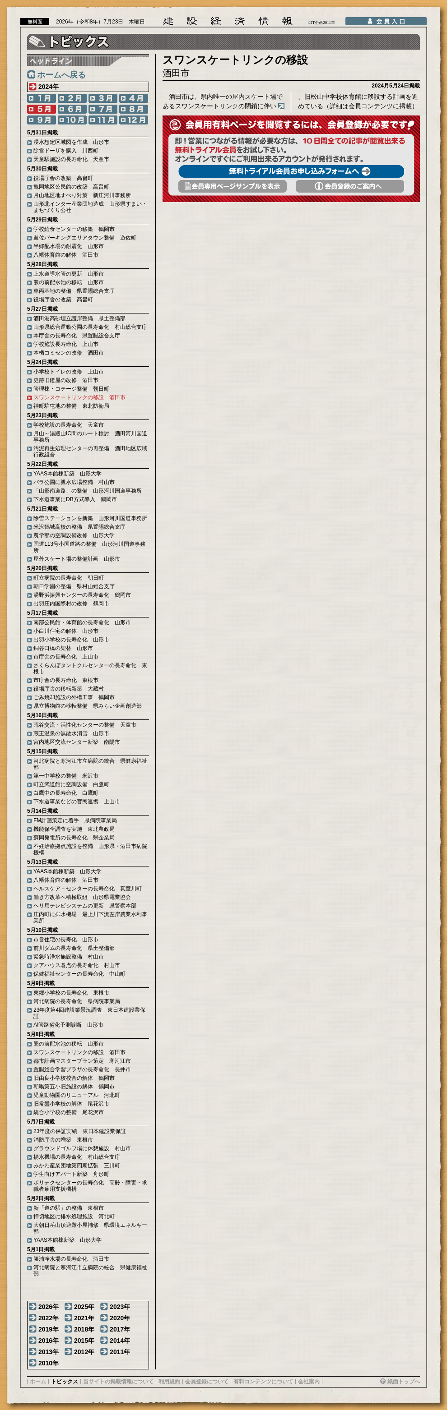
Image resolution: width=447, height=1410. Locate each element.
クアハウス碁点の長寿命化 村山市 (76, 965)
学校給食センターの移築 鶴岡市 (74, 229)
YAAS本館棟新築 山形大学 (67, 473)
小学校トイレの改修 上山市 (68, 372)
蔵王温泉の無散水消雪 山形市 (71, 733)
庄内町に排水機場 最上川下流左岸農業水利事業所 (90, 917)
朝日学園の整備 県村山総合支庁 (74, 586)
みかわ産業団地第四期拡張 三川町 (76, 1165)
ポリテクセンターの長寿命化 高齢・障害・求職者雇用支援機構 (90, 1186)
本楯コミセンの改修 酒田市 (68, 353)
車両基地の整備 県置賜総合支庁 (74, 291)
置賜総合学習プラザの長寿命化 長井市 (82, 1069)
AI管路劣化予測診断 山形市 (68, 1025)
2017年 (120, 1329)
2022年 (48, 1318)
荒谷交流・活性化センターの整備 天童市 (84, 725)
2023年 (120, 1306)
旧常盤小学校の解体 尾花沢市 (71, 1104)
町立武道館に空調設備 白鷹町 (71, 784)
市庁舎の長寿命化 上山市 (65, 657)
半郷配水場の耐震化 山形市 (68, 246)
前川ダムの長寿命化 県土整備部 (74, 948)
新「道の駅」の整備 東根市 (68, 1208)
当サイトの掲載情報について (118, 1381)
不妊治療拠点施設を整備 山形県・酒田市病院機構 (90, 849)
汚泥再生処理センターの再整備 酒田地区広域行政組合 (90, 451)
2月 (72, 98)
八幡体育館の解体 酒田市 (65, 255)
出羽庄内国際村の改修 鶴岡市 (71, 603)
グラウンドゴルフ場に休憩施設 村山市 (82, 1148)
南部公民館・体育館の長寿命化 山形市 (82, 622)
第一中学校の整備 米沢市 (65, 776)
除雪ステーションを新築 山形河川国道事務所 (90, 518)
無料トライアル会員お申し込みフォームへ (291, 171)
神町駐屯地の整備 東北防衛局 (71, 406)
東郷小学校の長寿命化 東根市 (71, 993)
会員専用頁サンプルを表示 (232, 186)
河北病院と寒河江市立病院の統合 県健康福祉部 (90, 764)
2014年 (120, 1340)
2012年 (84, 1351)
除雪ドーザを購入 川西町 (65, 150)
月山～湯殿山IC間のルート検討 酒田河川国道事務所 (90, 436)
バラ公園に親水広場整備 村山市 (74, 482)
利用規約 (169, 1381)
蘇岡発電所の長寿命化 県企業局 (74, 837)
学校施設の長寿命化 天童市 (68, 425)
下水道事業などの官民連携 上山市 (76, 801)
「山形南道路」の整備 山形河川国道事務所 (87, 491)
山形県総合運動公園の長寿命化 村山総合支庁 (90, 327)
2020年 (120, 1318)
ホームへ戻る (61, 74)
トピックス (64, 1381)
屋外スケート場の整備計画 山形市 (76, 559)
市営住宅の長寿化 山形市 (65, 939)
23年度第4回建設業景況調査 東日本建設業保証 (89, 1013)
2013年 (48, 1351)
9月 (41, 119)
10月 (72, 119)
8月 (133, 109)
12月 (133, 119)
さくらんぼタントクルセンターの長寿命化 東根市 (90, 668)
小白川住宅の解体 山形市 (65, 631)
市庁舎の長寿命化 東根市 (65, 680)
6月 (72, 109)
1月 (41, 98)
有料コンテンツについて (263, 1381)
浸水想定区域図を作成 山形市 (71, 142)
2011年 (120, 1351)
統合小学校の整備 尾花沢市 (68, 1112)
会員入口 (386, 21)
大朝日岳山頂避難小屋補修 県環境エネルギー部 (90, 1228)
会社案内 (309, 1381)
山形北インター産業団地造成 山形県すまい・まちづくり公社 (90, 207)
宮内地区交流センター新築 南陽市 (76, 742)
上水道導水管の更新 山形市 (68, 274)
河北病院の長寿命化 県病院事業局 (76, 1001)
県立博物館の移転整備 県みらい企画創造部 (87, 706)
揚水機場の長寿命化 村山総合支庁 (76, 1157)
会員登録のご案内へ (350, 186)
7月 (102, 109)
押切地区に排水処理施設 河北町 (74, 1216)
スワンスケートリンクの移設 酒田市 (79, 397)
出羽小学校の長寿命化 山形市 (71, 639)
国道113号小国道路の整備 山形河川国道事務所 (89, 547)
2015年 (84, 1340)
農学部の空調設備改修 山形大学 (74, 535)
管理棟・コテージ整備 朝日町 (71, 389)
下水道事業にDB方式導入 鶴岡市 (75, 499)
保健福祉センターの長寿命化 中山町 (79, 974)
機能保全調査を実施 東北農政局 (74, 829)
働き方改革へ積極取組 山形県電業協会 (82, 897)
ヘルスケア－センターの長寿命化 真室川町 (87, 888)
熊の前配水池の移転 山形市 (68, 282)
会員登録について (206, 1381)
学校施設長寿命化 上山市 (65, 344)
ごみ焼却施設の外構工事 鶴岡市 (74, 697)
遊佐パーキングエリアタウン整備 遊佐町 (84, 238)
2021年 (84, 1318)
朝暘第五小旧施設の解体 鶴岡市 (74, 1086)
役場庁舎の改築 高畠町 (63, 178)
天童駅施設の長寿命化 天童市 (71, 159)
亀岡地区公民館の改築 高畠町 (71, 187)
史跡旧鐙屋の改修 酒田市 (65, 380)
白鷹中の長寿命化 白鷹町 (65, 793)
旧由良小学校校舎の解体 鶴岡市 (74, 1078)
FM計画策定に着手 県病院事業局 (75, 820)
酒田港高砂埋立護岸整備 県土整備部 (79, 318)
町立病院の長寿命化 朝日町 (68, 578)
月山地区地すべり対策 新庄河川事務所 (82, 195)
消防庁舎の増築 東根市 (63, 1140)
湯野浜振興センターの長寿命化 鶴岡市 (82, 595)
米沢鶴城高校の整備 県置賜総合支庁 (79, 527)
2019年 (48, 1329)
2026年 (48, 1306)
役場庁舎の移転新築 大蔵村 (68, 689)
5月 (41, 109)
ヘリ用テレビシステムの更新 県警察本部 (84, 906)
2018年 (84, 1329)
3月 (102, 98)
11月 (102, 119)
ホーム (38, 1381)
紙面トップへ (403, 1381)
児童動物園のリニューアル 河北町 (76, 1095)
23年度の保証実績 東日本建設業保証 (79, 1131)
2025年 (84, 1306)
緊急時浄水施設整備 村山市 (68, 957)
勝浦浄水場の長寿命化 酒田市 (71, 1259)
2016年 (48, 1340)
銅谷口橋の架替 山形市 (63, 648)
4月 (133, 98)
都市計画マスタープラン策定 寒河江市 (82, 1061)
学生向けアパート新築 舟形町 (71, 1174)
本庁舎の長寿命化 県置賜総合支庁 (76, 335)
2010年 (48, 1363)
